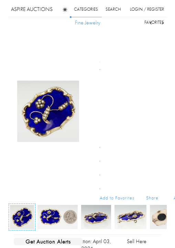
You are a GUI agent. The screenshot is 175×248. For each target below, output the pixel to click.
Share (152, 198)
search (113, 9)
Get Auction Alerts (48, 241)
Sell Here (136, 241)
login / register (147, 9)
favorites (154, 22)
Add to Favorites (117, 198)
